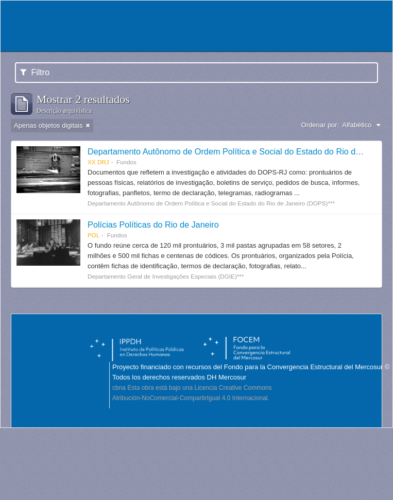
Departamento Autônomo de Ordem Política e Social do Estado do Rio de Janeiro (239, 151)
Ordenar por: (320, 125)
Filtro (34, 72)
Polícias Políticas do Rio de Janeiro (153, 224)
